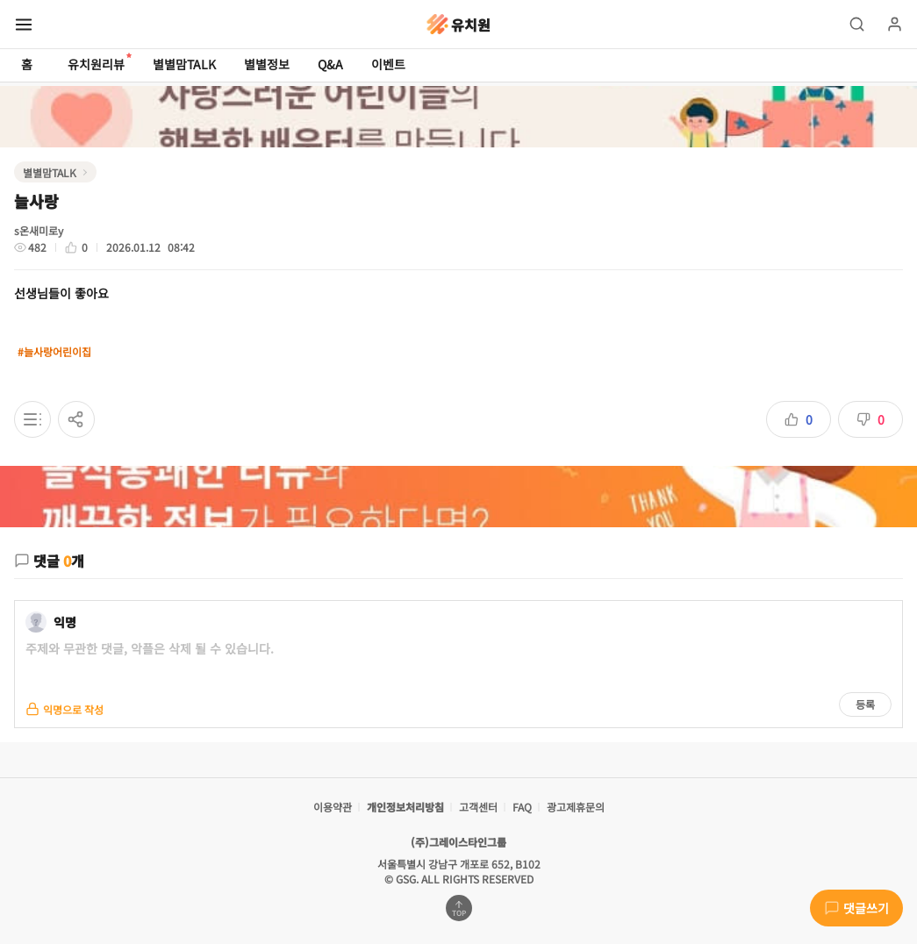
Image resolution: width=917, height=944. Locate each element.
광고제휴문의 (576, 806)
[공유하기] (76, 419)
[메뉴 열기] (23, 24)
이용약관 (332, 806)
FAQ (522, 806)
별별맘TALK (184, 64)
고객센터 (478, 806)
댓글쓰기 (856, 908)
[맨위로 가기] (459, 908)
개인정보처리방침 (405, 806)
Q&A (330, 64)
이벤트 (388, 64)
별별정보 (267, 64)
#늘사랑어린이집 (54, 351)
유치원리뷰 (96, 63)
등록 (865, 704)
